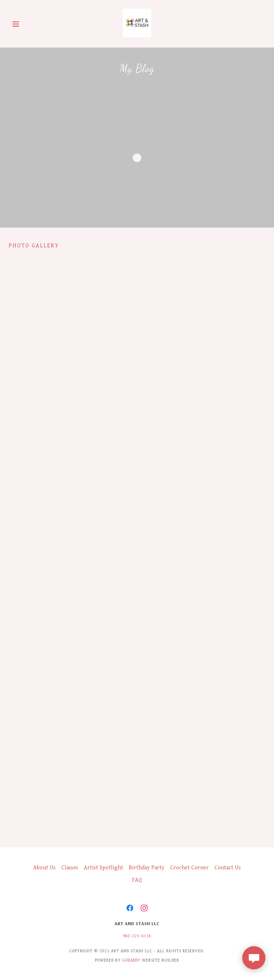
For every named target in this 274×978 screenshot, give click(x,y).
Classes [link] (69, 867)
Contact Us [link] (227, 867)
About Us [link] (44, 867)
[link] (137, 35)
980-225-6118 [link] (137, 936)
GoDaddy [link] (131, 960)
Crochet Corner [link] (189, 867)
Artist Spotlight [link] (103, 867)
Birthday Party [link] (146, 867)
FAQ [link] (137, 880)
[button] (28, 24)
